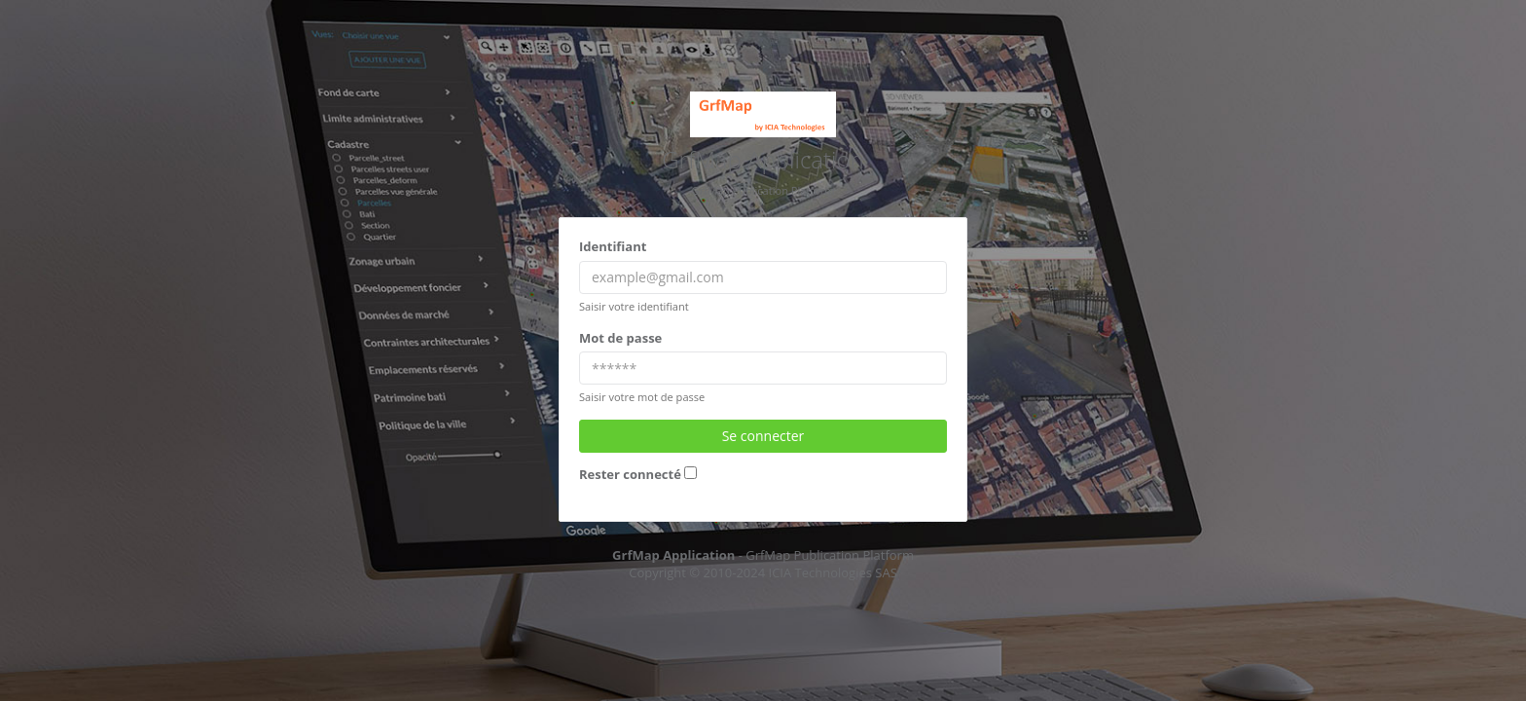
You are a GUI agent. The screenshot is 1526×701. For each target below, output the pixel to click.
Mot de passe (620, 338)
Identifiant (612, 246)
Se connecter (763, 435)
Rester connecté (630, 474)
